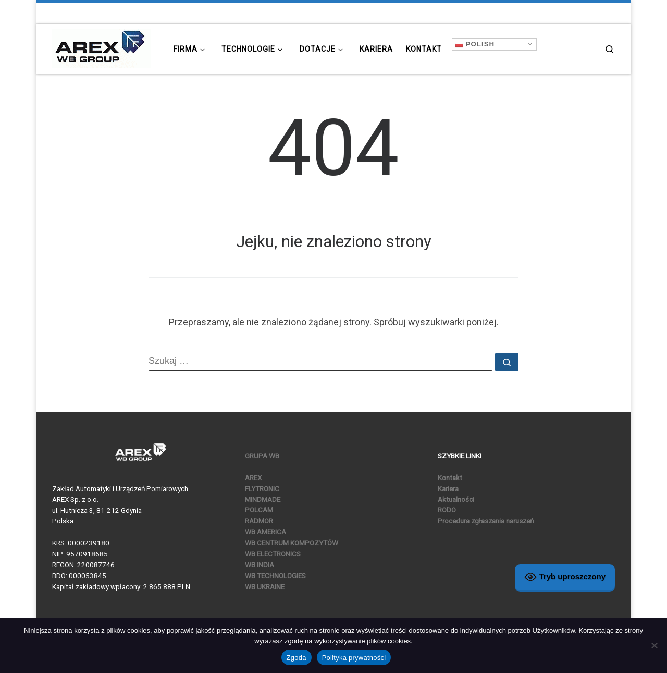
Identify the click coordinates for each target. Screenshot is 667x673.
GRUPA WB (262, 455)
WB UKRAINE (265, 586)
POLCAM (259, 510)
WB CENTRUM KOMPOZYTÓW (291, 543)
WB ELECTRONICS (273, 553)
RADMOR (259, 521)
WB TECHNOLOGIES (275, 575)
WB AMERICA (265, 532)
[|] (101, 47)
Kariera (448, 488)
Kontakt (450, 477)
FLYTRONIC (262, 488)
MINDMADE (262, 499)
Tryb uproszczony (565, 577)
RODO (447, 510)
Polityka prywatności (354, 658)
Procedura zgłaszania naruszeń (486, 521)
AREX (253, 477)
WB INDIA (259, 564)
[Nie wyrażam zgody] (654, 645)
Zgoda (296, 658)
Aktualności (456, 499)
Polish (475, 44)
